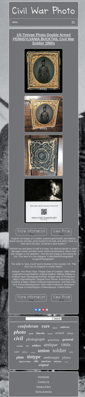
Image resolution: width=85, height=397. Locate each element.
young (33, 352)
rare (46, 326)
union (44, 350)
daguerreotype (25, 361)
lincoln (40, 333)
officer (25, 352)
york (31, 333)
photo (20, 332)
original (44, 365)
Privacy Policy (43, 386)
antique (51, 344)
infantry (57, 361)
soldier (59, 350)
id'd (27, 346)
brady (66, 362)
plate (20, 357)
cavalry (20, 346)
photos (66, 357)
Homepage (43, 376)
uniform (64, 327)
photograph (35, 339)
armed (59, 333)
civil (18, 338)
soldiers (36, 345)
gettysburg (53, 339)
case (16, 351)
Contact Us (43, 381)
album (70, 333)
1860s (66, 344)
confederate (28, 326)
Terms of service (43, 391)
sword (50, 334)
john (71, 352)
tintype (34, 356)
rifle (36, 361)
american (46, 361)
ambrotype (51, 357)
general (67, 339)
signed (55, 328)
